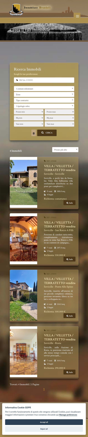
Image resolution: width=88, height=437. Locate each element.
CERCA (47, 132)
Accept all (44, 422)
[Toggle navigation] (77, 16)
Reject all (44, 429)
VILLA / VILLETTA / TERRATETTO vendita (59, 168)
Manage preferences (68, 415)
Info (69, 203)
